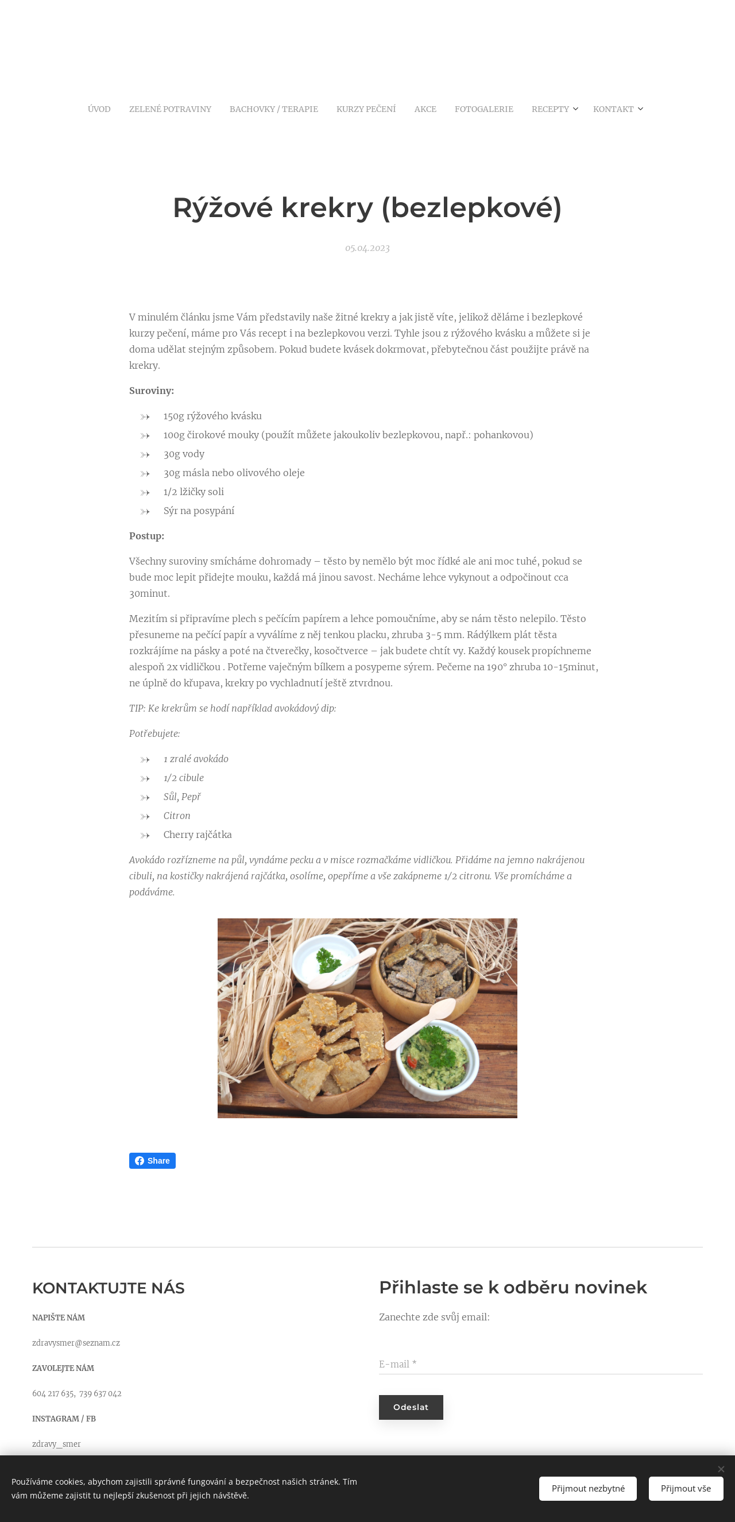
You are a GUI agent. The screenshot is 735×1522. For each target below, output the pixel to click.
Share (152, 1160)
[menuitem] (78, 108)
